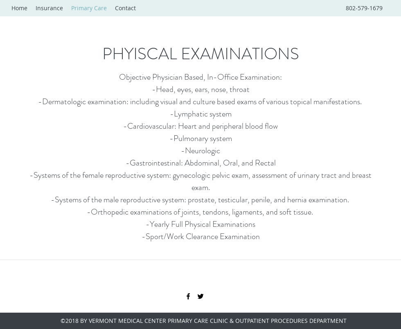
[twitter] (200, 296)
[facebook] (188, 296)
